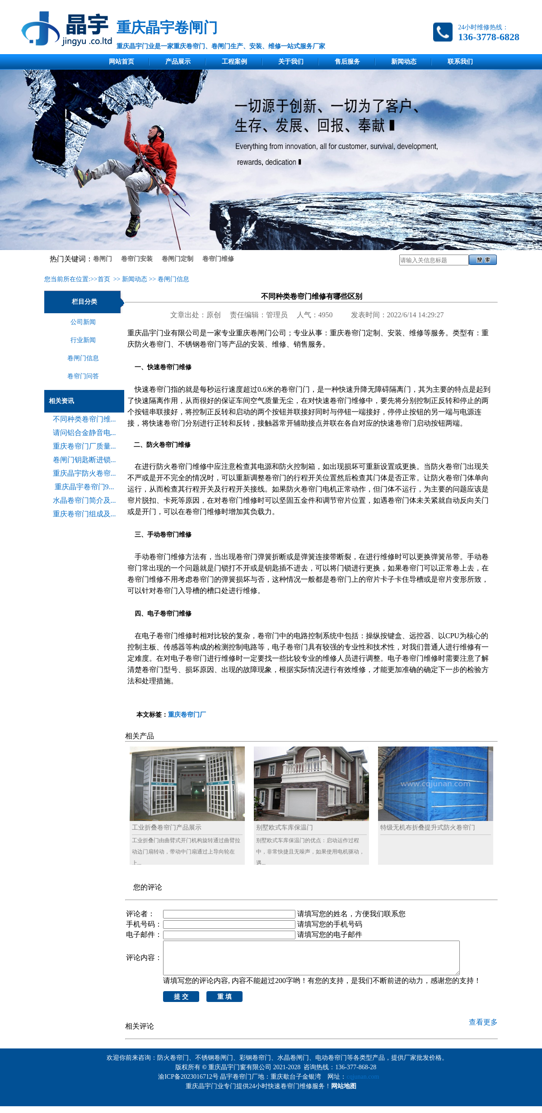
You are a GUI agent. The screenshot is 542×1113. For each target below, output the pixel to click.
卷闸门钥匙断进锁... (84, 460)
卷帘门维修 (218, 258)
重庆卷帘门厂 (187, 714)
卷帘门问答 (83, 376)
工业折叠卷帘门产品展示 (166, 827)
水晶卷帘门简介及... (84, 500)
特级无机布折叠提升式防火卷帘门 (427, 827)
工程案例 (234, 61)
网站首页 (121, 61)
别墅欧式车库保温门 (284, 827)
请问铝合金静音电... (84, 432)
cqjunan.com (364, 1083)
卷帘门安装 (137, 258)
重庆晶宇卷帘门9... (84, 487)
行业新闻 (83, 340)
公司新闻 (83, 322)
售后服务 (347, 61)
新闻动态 (403, 61)
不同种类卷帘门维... (84, 419)
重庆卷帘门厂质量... (84, 446)
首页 (104, 279)
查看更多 (483, 1029)
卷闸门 (102, 258)
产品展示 (178, 61)
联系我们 (460, 61)
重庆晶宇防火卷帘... (84, 473)
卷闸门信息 (173, 279)
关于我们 (291, 61)
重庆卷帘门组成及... (84, 514)
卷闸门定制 (177, 258)
